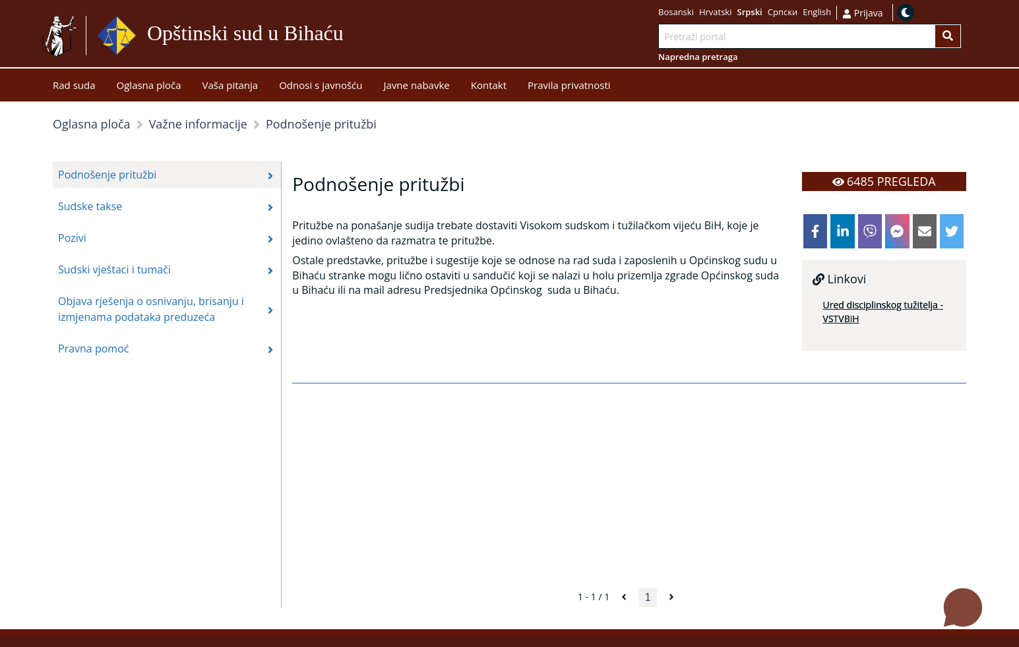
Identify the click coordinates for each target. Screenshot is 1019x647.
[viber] (870, 231)
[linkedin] (842, 231)
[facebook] (815, 231)
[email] (925, 231)
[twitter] (952, 231)
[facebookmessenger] (897, 231)
